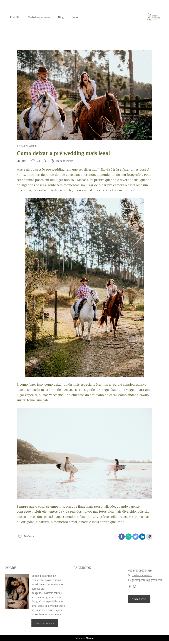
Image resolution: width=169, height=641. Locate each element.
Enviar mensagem (142, 575)
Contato (139, 599)
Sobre (75, 17)
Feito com (84, 638)
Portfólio (15, 17)
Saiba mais (44, 623)
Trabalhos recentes (39, 17)
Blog (61, 17)
